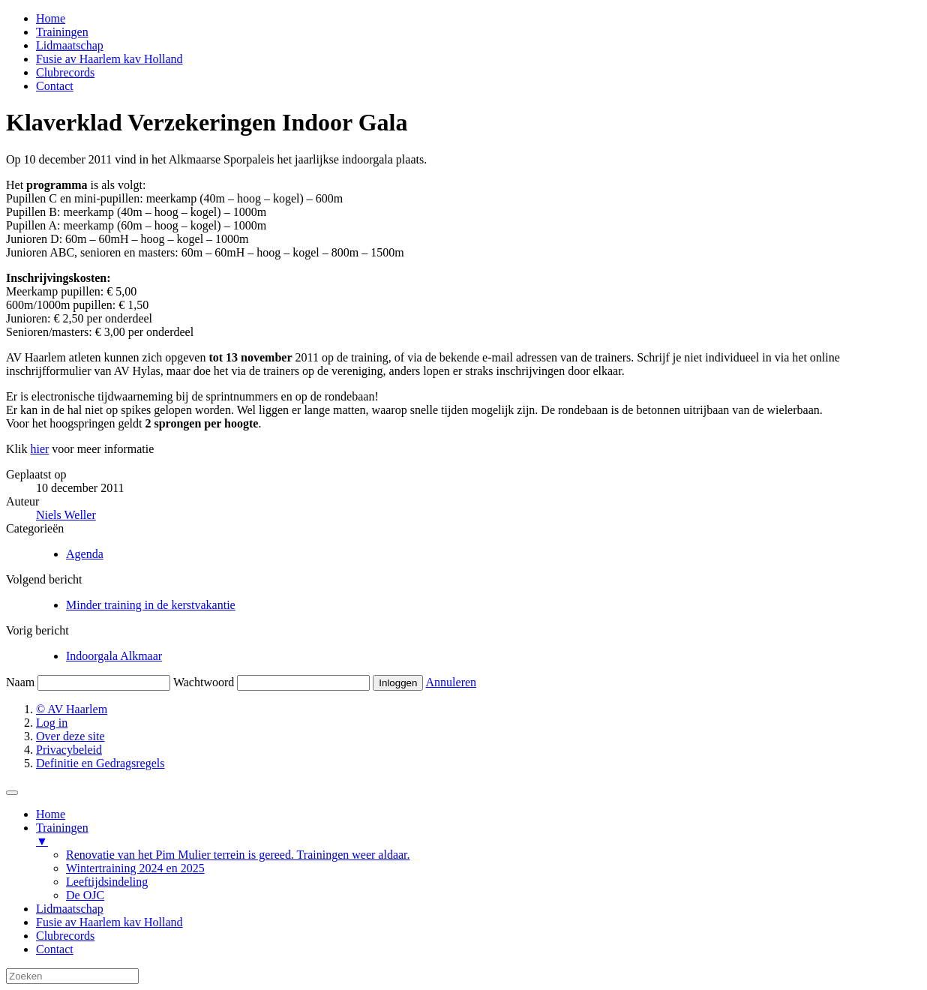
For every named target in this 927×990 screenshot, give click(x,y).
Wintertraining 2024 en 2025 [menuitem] (135, 868)
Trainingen (62, 32)
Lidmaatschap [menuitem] (70, 908)
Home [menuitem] (50, 814)
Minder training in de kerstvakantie (151, 604)
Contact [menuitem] (55, 949)
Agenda (85, 554)
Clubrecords (65, 72)
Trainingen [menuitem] (478, 834)
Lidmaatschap (70, 45)
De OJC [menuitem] (85, 895)
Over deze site (70, 736)
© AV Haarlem (71, 709)
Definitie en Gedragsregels (100, 763)
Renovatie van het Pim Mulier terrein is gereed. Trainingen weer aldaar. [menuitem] (238, 854)
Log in (52, 722)
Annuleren (451, 682)
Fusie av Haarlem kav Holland (109, 58)
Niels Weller (66, 514)
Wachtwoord (203, 682)
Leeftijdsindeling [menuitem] (107, 881)
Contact (55, 86)
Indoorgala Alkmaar (114, 656)
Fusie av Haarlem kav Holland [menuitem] (109, 922)
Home (50, 18)
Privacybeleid (69, 749)
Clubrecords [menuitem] (65, 935)
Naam (20, 682)
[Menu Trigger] (12, 792)
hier (39, 448)
